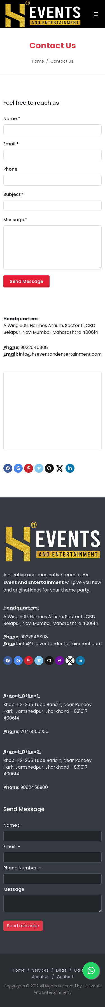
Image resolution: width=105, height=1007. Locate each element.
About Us (40, 976)
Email (10, 144)
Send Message (26, 281)
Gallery (81, 970)
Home (38, 61)
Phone (10, 169)
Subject (13, 194)
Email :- (11, 846)
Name (11, 118)
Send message (23, 925)
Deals (61, 970)
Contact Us (61, 61)
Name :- (12, 825)
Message (15, 219)
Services (40, 970)
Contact (65, 976)
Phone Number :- (22, 868)
